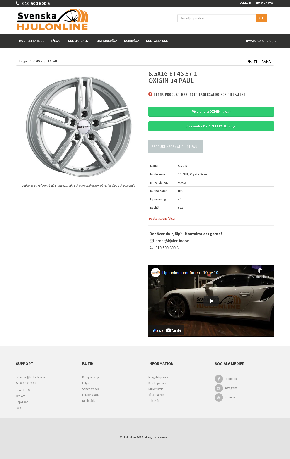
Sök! (262, 18)
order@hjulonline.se (172, 240)
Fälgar (56, 41)
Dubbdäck (131, 41)
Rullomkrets (155, 389)
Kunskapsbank (157, 383)
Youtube (230, 397)
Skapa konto (264, 3)
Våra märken (156, 395)
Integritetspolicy (158, 377)
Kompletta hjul (31, 41)
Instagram (231, 388)
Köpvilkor (22, 402)
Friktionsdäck (106, 41)
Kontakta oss (157, 41)
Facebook (231, 379)
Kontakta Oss (24, 390)
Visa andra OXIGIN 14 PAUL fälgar (211, 126)
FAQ (18, 408)
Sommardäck (78, 41)
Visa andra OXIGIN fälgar (211, 111)
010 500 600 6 (33, 3)
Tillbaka (259, 61)
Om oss (20, 396)
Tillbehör (153, 401)
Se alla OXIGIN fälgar (162, 218)
